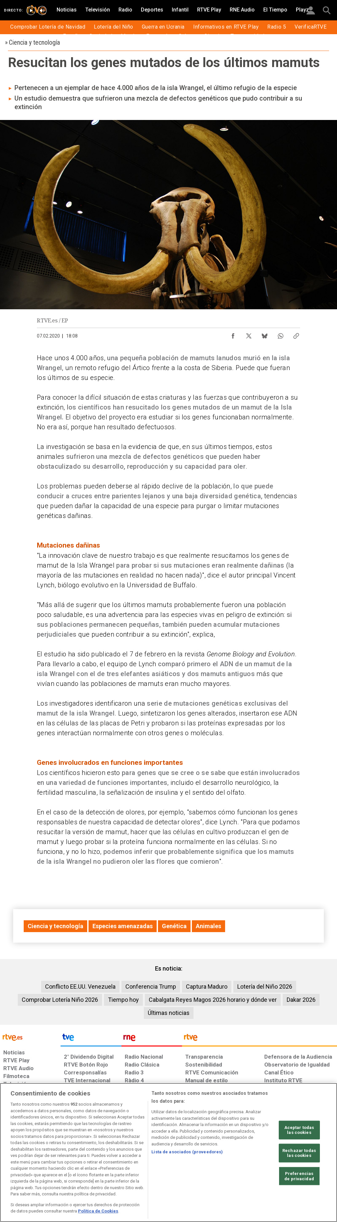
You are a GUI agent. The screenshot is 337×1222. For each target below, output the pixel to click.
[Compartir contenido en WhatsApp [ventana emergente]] (280, 334)
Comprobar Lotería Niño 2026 (60, 999)
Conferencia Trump (150, 986)
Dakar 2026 (301, 999)
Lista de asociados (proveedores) (187, 1151)
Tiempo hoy (123, 999)
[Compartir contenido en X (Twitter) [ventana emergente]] (249, 334)
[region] (168, 1152)
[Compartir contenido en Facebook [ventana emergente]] (233, 334)
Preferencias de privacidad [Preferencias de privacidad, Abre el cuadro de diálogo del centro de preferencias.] (299, 1176)
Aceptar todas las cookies (299, 1130)
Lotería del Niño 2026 (264, 986)
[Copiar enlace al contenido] (296, 334)
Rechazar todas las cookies (299, 1153)
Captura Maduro (206, 986)
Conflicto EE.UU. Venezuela (80, 986)
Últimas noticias (169, 1012)
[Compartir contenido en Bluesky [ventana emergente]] (264, 334)
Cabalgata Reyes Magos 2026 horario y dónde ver (213, 999)
